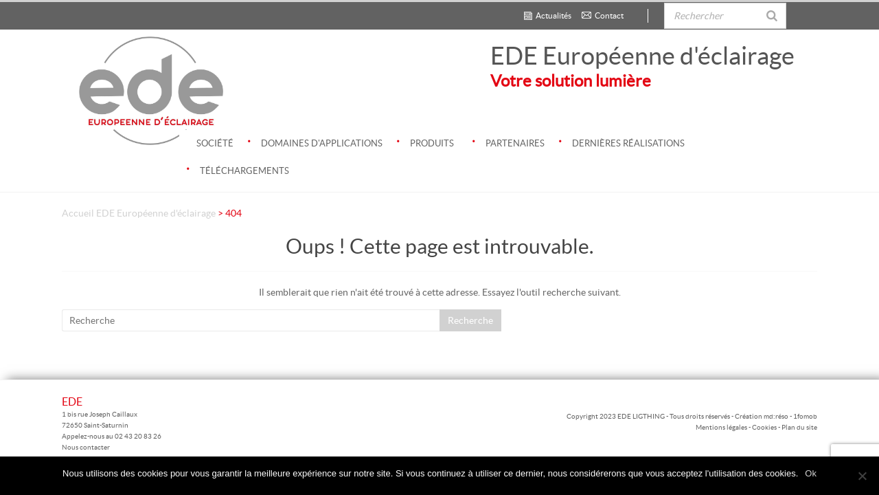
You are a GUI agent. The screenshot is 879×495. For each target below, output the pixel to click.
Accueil (78, 213)
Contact (603, 15)
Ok (811, 473)
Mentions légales (722, 427)
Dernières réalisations (621, 139)
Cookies (764, 427)
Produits (425, 139)
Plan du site (799, 427)
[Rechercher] (772, 9)
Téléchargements (237, 166)
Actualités (547, 15)
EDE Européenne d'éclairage (642, 55)
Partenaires (508, 139)
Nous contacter (86, 447)
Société (214, 143)
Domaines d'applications (315, 139)
